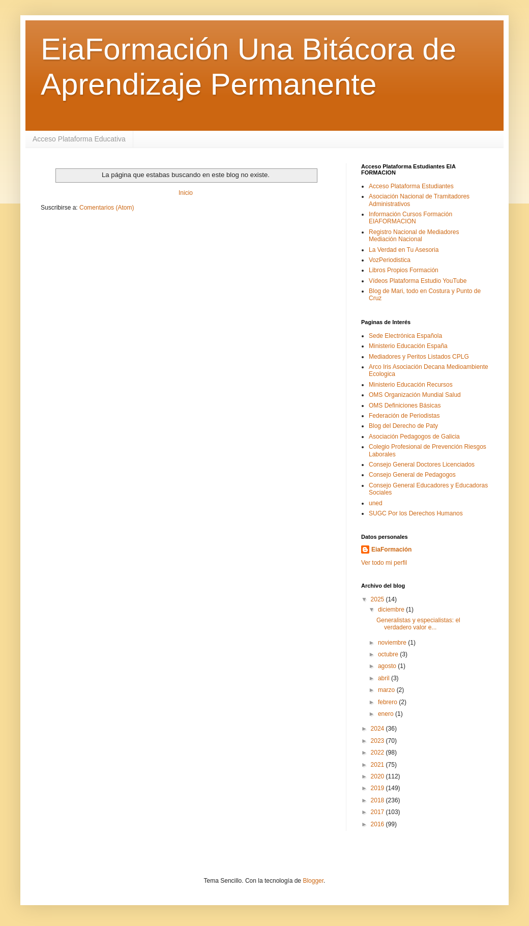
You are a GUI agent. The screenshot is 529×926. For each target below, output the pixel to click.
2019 (378, 788)
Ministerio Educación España (408, 346)
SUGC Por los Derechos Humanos (416, 513)
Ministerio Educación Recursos (411, 384)
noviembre (393, 642)
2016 (378, 824)
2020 (378, 776)
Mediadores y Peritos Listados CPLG (419, 356)
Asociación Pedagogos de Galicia (414, 436)
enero (386, 713)
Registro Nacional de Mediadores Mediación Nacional (414, 235)
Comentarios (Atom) (106, 207)
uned (376, 503)
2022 (378, 752)
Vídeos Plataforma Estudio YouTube (417, 280)
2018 (378, 800)
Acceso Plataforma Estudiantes (411, 186)
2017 (378, 812)
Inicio (186, 192)
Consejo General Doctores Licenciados (422, 464)
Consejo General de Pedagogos (412, 474)
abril (384, 678)
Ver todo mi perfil (384, 562)
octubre (389, 654)
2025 (378, 599)
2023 (378, 740)
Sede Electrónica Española (405, 335)
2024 (378, 728)
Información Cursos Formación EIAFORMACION (410, 218)
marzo (387, 689)
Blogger (313, 880)
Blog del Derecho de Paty (403, 425)
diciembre (392, 609)
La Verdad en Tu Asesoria (403, 249)
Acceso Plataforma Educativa (79, 139)
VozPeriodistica (389, 260)
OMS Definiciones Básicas (404, 405)
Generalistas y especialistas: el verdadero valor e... (418, 624)
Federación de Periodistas (404, 415)
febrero (388, 702)
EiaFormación (391, 549)
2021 (378, 764)
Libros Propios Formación (403, 270)
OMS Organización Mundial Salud (415, 394)
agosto (388, 666)
